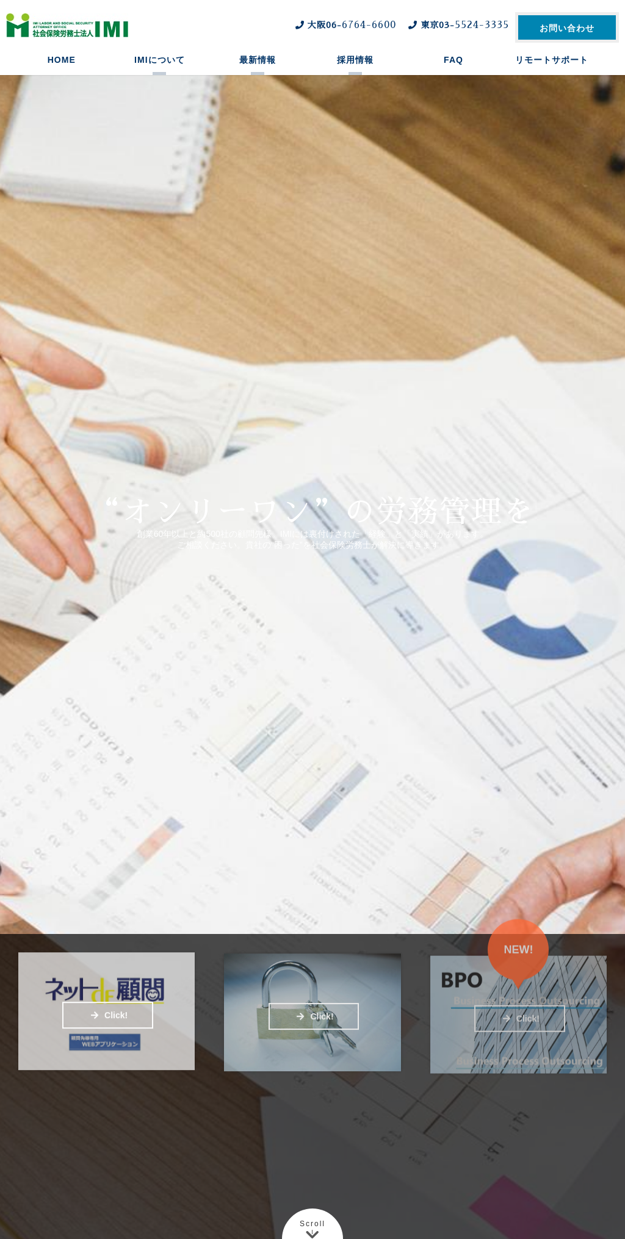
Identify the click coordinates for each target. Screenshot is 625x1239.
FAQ (453, 70)
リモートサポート (551, 70)
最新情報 (257, 70)
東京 (457, 25)
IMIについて (159, 70)
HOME (62, 70)
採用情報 (355, 70)
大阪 (344, 25)
